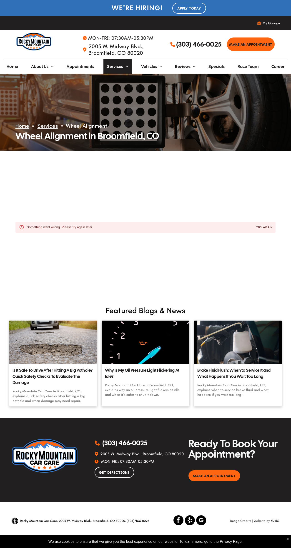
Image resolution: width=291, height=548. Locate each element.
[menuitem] (12, 66)
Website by (262, 521)
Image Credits (240, 521)
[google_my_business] (201, 520)
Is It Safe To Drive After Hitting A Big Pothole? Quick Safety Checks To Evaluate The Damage (53, 376)
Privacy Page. (231, 541)
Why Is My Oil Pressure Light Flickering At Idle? (142, 373)
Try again (264, 227)
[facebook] (178, 520)
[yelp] (190, 520)
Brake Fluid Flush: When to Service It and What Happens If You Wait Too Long (234, 373)
